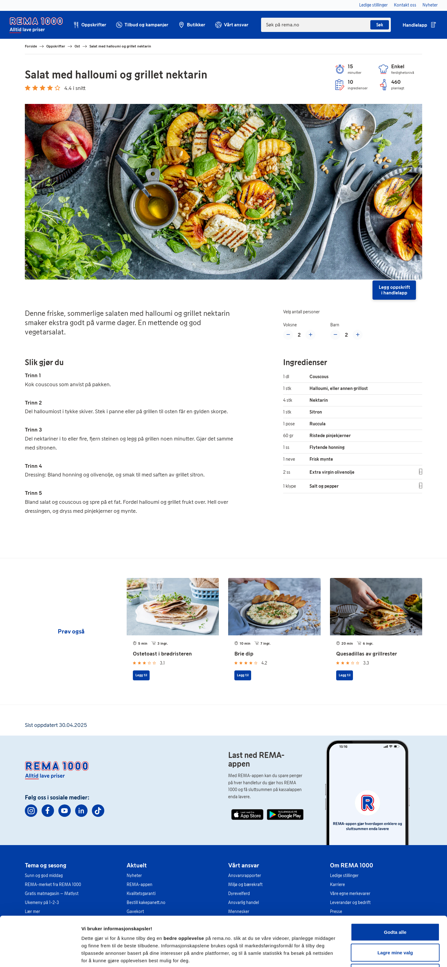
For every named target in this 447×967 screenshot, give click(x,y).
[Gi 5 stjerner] (57, 88)
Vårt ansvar (243, 865)
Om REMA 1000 (351, 865)
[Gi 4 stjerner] (50, 88)
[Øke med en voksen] (310, 335)
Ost (77, 46)
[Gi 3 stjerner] (42, 88)
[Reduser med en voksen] (288, 335)
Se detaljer (334, 954)
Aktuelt (137, 865)
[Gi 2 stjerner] (35, 88)
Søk (379, 25)
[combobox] (326, 24)
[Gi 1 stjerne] (27, 88)
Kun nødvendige (395, 926)
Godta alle (395, 885)
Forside (31, 46)
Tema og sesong (45, 865)
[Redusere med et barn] (335, 335)
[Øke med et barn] (358, 335)
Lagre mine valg (395, 906)
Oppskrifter (55, 46)
